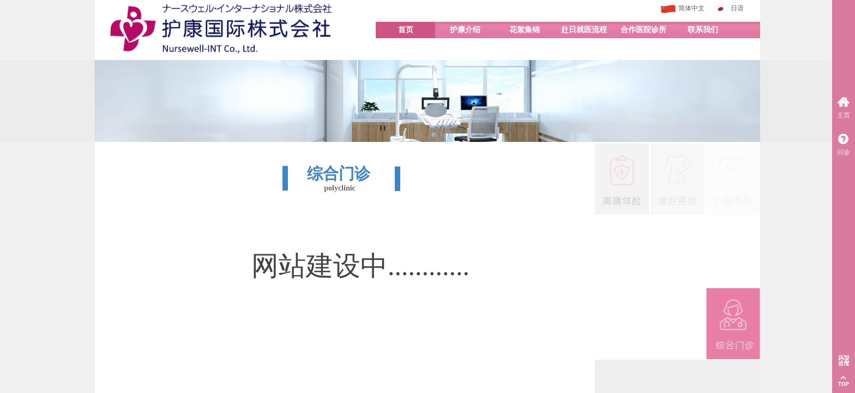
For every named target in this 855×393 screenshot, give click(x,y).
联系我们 (703, 30)
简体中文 (683, 9)
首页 (405, 30)
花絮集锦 (524, 30)
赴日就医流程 (584, 30)
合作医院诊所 (643, 30)
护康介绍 (465, 30)
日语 (728, 9)
